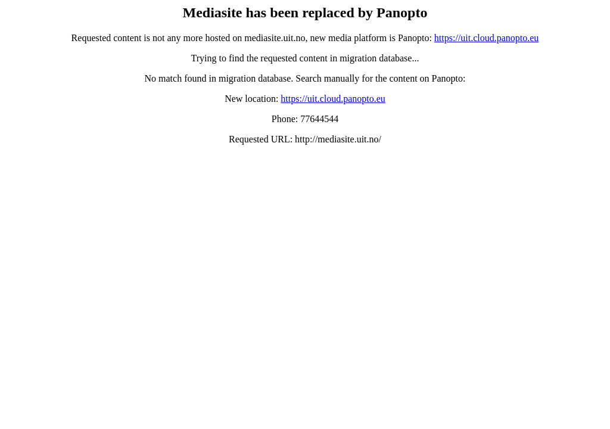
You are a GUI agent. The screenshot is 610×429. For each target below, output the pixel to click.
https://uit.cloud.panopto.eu (486, 38)
